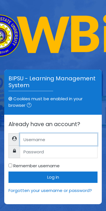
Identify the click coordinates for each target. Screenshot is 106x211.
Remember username (36, 166)
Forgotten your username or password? (50, 190)
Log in (53, 177)
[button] (30, 105)
